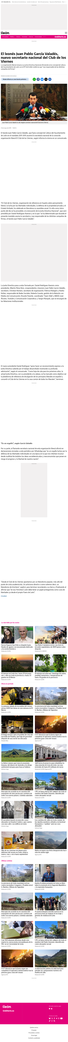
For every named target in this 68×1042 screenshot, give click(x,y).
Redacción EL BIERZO (41, 651)
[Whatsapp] (34, 79)
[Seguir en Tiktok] (49, 1021)
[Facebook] (38, 79)
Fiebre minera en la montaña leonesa (19, 1)
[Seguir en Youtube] (61, 1018)
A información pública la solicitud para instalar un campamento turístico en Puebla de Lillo (49, 970)
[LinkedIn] (49, 79)
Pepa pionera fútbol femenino (55, 1)
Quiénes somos (34, 1027)
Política (12, 37)
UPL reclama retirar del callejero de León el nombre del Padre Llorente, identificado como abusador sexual (50, 793)
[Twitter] (46, 79)
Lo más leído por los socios (10, 622)
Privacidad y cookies (34, 1032)
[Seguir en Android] (49, 1008)
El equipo (34, 1030)
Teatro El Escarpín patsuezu (43, 1)
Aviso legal (34, 1035)
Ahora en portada (7, 684)
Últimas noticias (6, 861)
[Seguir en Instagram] (58, 1018)
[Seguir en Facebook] (54, 1018)
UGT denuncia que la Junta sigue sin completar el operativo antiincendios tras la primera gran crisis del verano (50, 736)
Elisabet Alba (4, 740)
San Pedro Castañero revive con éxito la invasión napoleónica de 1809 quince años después (50, 647)
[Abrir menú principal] (66, 33)
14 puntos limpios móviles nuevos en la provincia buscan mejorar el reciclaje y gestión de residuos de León (49, 913)
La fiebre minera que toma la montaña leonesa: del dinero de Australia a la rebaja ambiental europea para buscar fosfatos (16, 765)
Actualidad (5, 37)
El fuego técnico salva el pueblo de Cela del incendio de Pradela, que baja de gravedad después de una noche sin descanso (17, 736)
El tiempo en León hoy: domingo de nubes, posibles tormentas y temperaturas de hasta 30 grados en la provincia (50, 675)
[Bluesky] (42, 79)
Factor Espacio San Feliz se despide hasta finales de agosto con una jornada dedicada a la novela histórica (17, 647)
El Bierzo (45, 37)
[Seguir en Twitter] (52, 1018)
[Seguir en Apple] (51, 1008)
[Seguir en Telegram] (56, 1018)
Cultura (18, 37)
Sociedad (24, 37)
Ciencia (31, 37)
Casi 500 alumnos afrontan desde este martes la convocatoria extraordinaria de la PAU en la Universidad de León (16, 942)
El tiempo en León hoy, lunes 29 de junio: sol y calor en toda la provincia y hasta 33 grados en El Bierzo (16, 675)
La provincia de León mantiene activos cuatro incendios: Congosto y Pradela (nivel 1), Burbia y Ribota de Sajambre (50, 708)
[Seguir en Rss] (54, 1021)
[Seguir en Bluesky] (49, 1018)
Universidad (38, 37)
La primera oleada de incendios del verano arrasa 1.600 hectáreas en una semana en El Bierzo (17, 708)
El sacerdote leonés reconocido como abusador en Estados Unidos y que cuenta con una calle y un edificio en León (16, 822)
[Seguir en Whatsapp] (52, 1021)
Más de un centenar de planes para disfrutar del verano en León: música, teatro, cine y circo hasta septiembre (14, 852)
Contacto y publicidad (34, 1038)
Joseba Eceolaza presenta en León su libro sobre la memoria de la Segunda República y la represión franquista (50, 885)
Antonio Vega (5, 769)
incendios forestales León (32, 1)
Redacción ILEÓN (6, 651)
